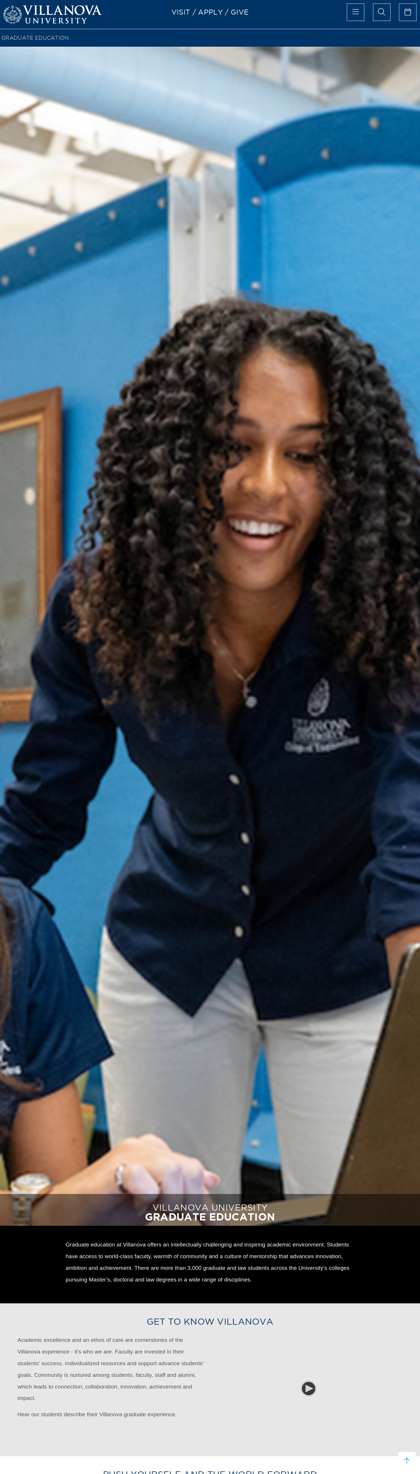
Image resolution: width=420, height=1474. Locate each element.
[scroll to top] (407, 1461)
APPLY (210, 12)
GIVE (240, 12)
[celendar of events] (407, 12)
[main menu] (355, 12)
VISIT (181, 12)
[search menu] (382, 12)
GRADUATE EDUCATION (35, 38)
